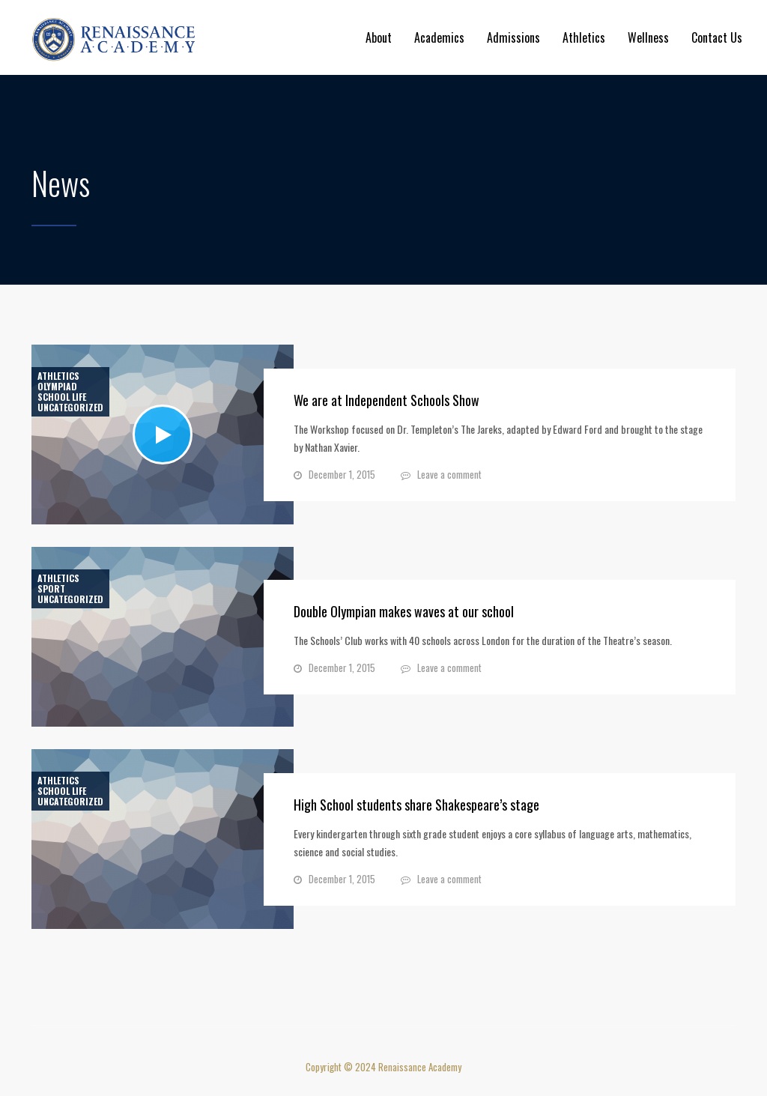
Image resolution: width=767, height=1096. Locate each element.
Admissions (513, 37)
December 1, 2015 (342, 474)
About (379, 37)
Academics (439, 37)
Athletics (584, 37)
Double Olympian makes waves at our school (404, 611)
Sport (51, 588)
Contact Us (716, 37)
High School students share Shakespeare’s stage (416, 804)
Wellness (648, 37)
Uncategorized (70, 407)
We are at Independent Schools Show (386, 400)
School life (61, 397)
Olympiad (57, 386)
